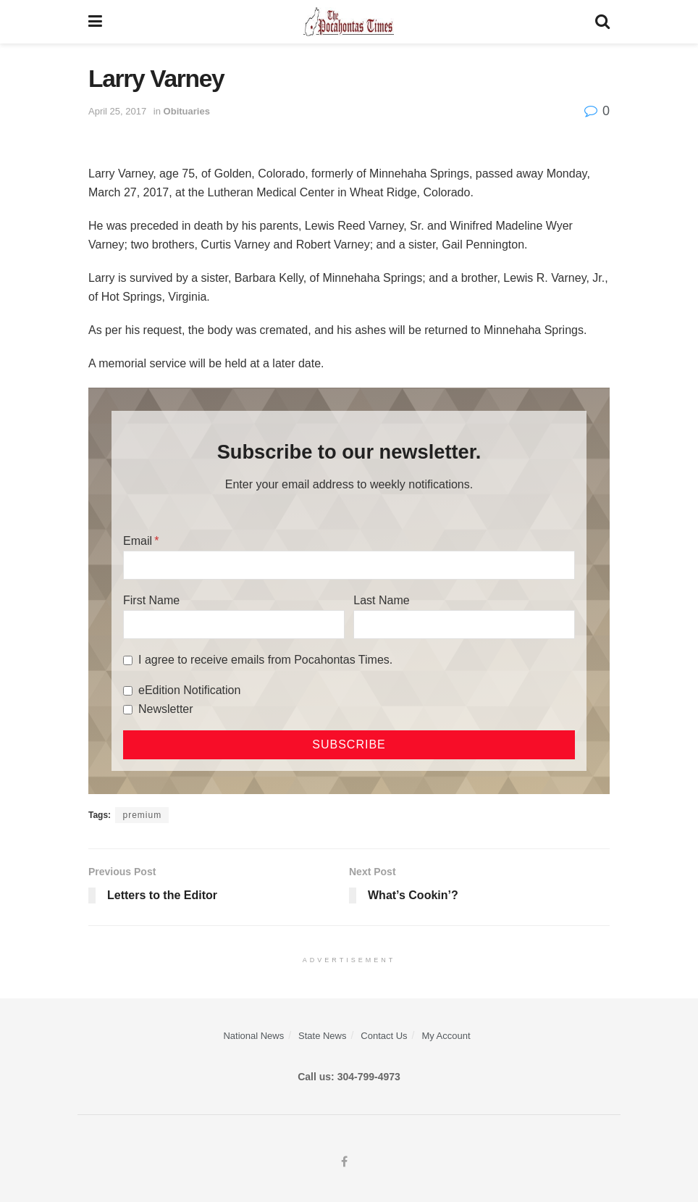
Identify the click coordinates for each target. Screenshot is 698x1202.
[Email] (349, 565)
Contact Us (384, 1035)
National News (253, 1035)
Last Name (381, 600)
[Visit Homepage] (348, 21)
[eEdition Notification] (128, 691)
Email (137, 541)
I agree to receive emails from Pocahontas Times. (265, 660)
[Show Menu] (95, 21)
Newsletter (165, 709)
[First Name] (234, 624)
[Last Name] (464, 624)
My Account (445, 1035)
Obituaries (187, 111)
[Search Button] (602, 21)
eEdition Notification (189, 690)
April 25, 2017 (117, 111)
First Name (151, 600)
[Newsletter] (128, 709)
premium (141, 815)
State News (322, 1035)
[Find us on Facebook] (344, 1162)
